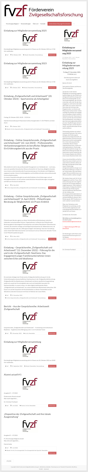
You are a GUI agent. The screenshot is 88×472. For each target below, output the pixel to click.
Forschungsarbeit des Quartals (33, 450)
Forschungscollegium (12, 24)
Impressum (46, 469)
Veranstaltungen (26, 24)
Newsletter (32, 55)
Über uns (35, 24)
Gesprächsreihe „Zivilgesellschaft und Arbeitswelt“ (28, 129)
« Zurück (8, 461)
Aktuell (26, 55)
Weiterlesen (52, 55)
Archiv (12, 129)
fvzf (7, 55)
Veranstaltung (39, 55)
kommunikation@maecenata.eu (72, 221)
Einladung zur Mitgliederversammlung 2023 (25, 63)
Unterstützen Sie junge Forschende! (59, 24)
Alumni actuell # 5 (12, 374)
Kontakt (42, 24)
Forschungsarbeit (19, 450)
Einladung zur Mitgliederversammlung (22, 341)
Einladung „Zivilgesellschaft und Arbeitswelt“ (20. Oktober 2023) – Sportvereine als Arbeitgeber (28, 97)
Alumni (23, 405)
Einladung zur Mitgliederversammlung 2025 (25, 30)
